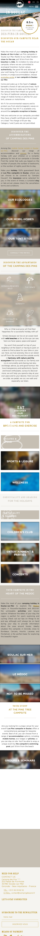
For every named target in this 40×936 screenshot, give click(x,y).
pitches (23, 153)
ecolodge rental (7, 77)
